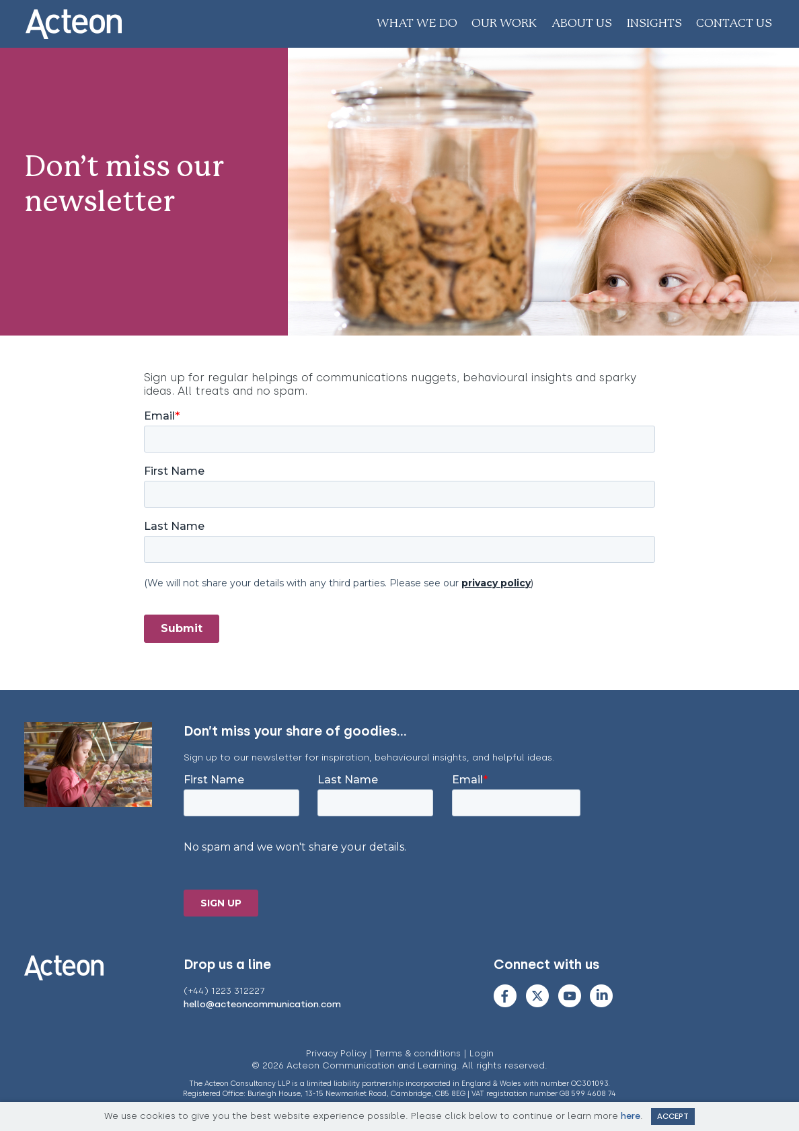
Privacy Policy (336, 1053)
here (630, 1115)
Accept (673, 1116)
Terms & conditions (418, 1053)
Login (481, 1053)
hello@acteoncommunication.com (262, 1004)
